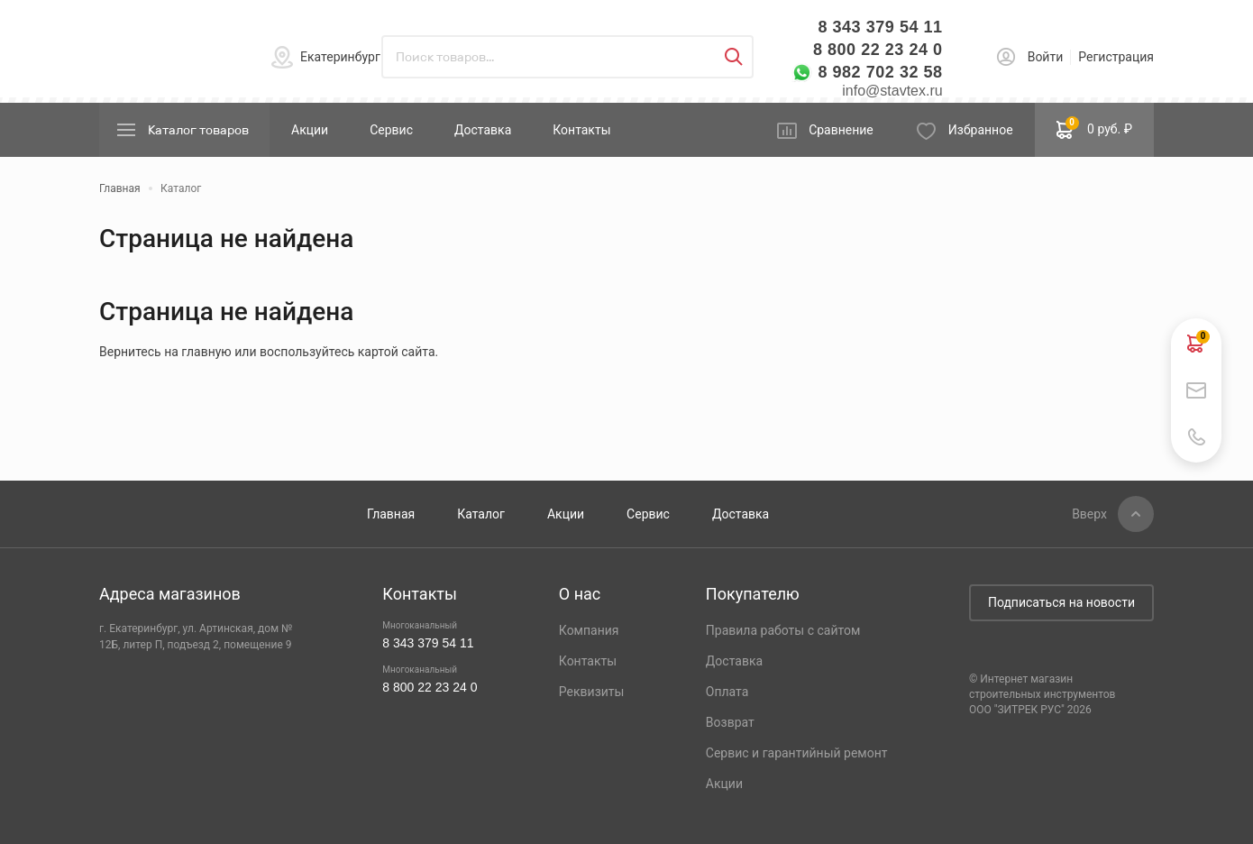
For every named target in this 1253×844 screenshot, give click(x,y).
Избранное (980, 130)
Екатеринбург (340, 57)
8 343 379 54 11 (880, 27)
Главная (391, 514)
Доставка (482, 130)
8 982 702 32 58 (880, 72)
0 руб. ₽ (1094, 128)
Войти (1046, 57)
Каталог (481, 514)
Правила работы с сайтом (783, 630)
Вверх (1089, 514)
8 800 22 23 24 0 (878, 50)
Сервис (391, 130)
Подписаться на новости (1061, 602)
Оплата (727, 691)
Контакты (581, 130)
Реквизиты (592, 691)
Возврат (730, 722)
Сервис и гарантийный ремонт (797, 753)
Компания (589, 630)
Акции (309, 130)
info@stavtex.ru (892, 90)
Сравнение (841, 130)
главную (206, 351)
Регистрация (1116, 57)
